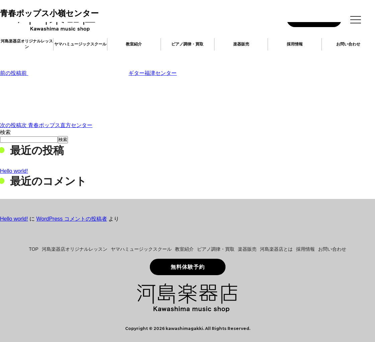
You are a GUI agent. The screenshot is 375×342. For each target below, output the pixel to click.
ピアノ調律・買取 (187, 44)
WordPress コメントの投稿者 (71, 219)
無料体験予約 (188, 267)
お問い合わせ (348, 44)
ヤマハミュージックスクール (80, 44)
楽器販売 (241, 44)
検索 (5, 132)
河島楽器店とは (276, 249)
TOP (33, 249)
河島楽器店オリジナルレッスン (27, 44)
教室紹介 (134, 44)
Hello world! (14, 171)
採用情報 (295, 44)
